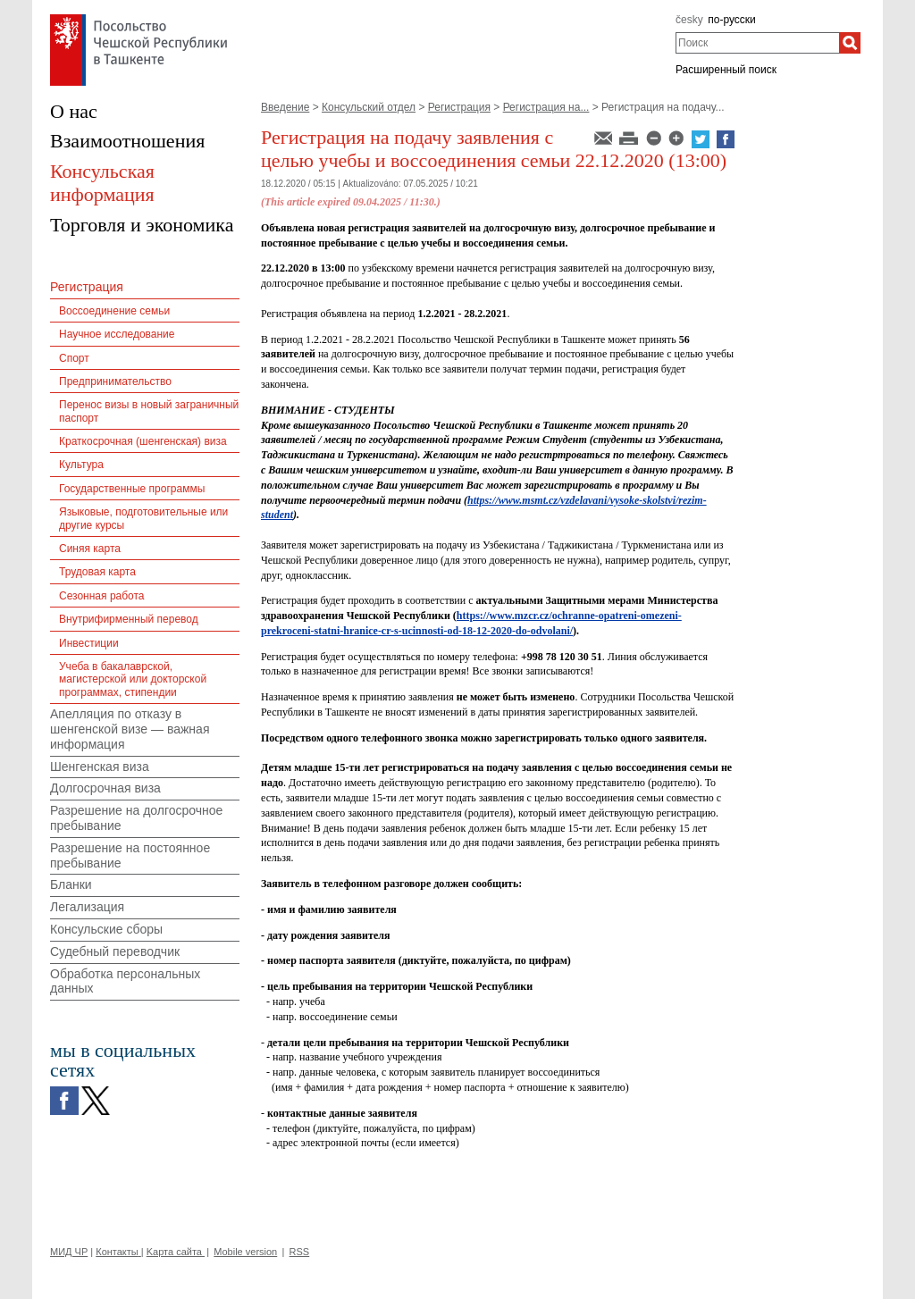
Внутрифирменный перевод (128, 619)
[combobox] (757, 43)
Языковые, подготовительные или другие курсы (143, 518)
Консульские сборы (106, 929)
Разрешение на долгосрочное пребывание (136, 818)
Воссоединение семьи (114, 311)
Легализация (87, 907)
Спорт (74, 358)
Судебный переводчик (115, 951)
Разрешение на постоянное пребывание (130, 855)
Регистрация (459, 107)
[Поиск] (849, 43)
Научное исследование (116, 334)
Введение (285, 107)
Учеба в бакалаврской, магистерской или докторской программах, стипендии (132, 679)
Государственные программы (132, 488)
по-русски (732, 19)
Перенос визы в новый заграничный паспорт (149, 410)
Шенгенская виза (99, 766)
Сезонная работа (102, 596)
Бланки (71, 884)
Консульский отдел (369, 107)
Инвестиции (89, 643)
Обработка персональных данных (125, 981)
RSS (300, 1251)
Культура (81, 464)
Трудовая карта (97, 572)
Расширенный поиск (726, 69)
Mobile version (245, 1251)
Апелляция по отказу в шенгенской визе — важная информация (129, 729)
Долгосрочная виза (105, 788)
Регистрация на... (546, 107)
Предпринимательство (115, 381)
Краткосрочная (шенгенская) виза (143, 441)
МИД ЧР (69, 1251)
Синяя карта (90, 548)
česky (689, 19)
